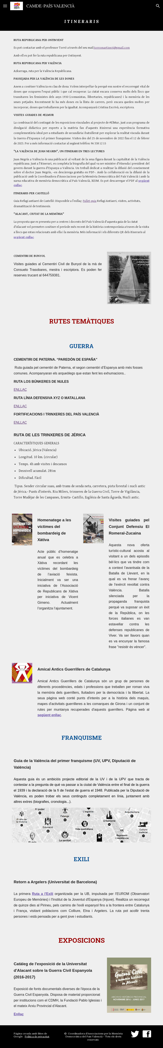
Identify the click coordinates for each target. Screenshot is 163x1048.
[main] (81, 21)
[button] (5, 6)
